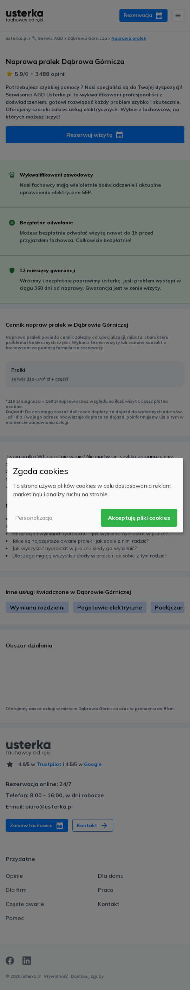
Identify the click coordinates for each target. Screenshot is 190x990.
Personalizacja (33, 517)
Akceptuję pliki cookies (139, 517)
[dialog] (95, 495)
